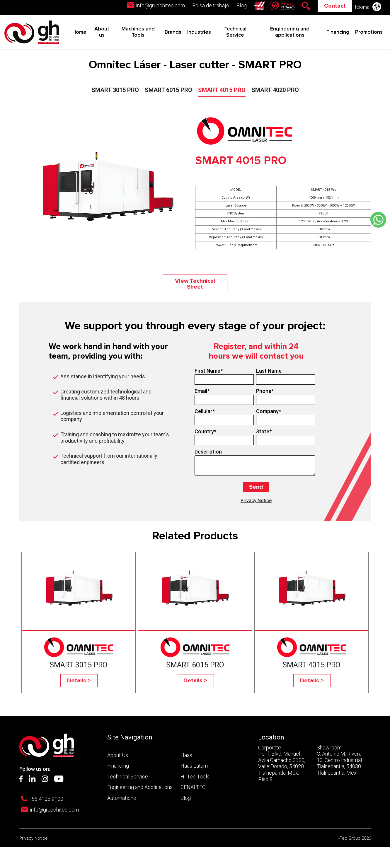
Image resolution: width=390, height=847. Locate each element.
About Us (117, 755)
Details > (79, 681)
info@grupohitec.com (160, 5)
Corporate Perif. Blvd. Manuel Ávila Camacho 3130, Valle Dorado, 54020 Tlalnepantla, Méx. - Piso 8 (281, 763)
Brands (173, 32)
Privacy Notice (256, 500)
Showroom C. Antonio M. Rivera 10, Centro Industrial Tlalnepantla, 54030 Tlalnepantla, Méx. (339, 760)
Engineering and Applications (140, 787)
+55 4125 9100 (45, 799)
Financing (337, 32)
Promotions (369, 32)
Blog (241, 5)
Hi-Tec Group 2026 (353, 838)
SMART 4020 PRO (275, 89)
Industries (199, 32)
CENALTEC (192, 787)
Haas (186, 755)
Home (79, 32)
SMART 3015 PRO (115, 89)
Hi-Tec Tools (195, 776)
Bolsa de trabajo (210, 5)
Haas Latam (194, 766)
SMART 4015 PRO (222, 89)
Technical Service (127, 776)
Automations (121, 798)
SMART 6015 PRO (168, 89)
